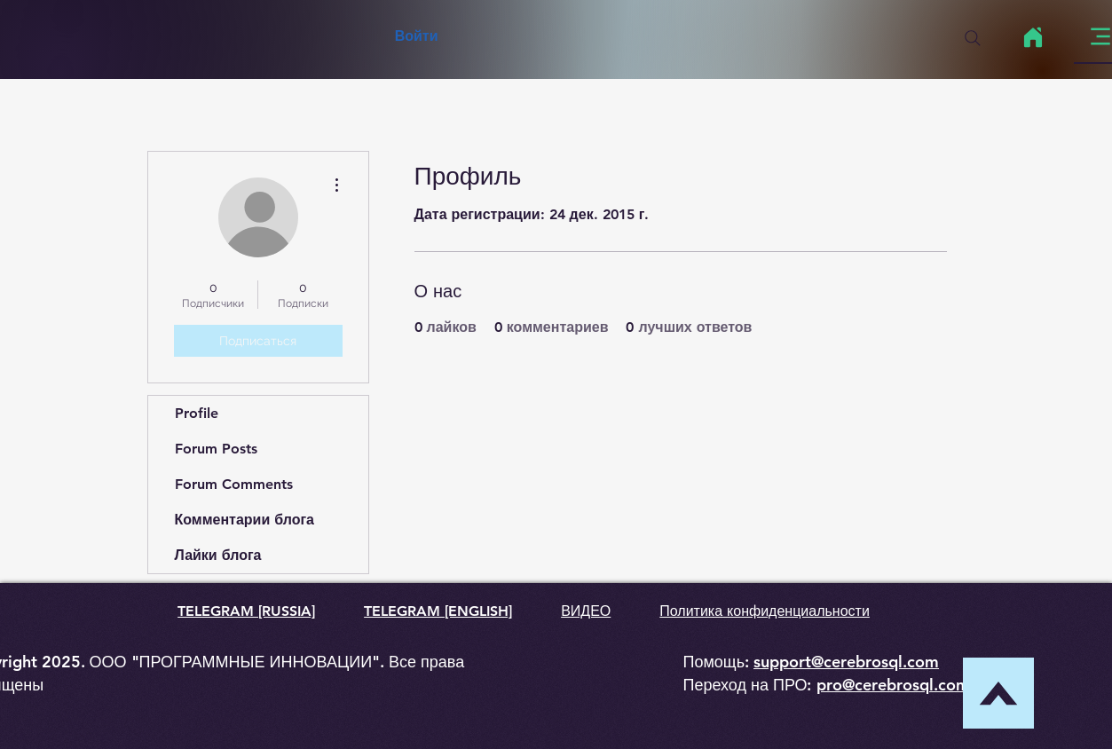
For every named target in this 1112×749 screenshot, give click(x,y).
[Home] (1033, 37)
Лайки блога (218, 555)
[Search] (972, 38)
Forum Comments (234, 484)
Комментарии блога (245, 519)
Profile (196, 413)
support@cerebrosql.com (846, 661)
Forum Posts (216, 448)
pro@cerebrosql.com (893, 684)
